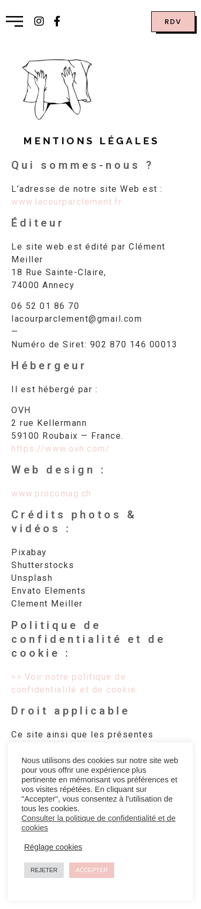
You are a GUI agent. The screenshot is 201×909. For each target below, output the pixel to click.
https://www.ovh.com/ (60, 449)
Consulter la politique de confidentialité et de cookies (98, 823)
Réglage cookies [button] (53, 847)
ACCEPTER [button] (92, 870)
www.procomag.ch (51, 493)
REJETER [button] (44, 870)
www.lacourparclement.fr (66, 202)
